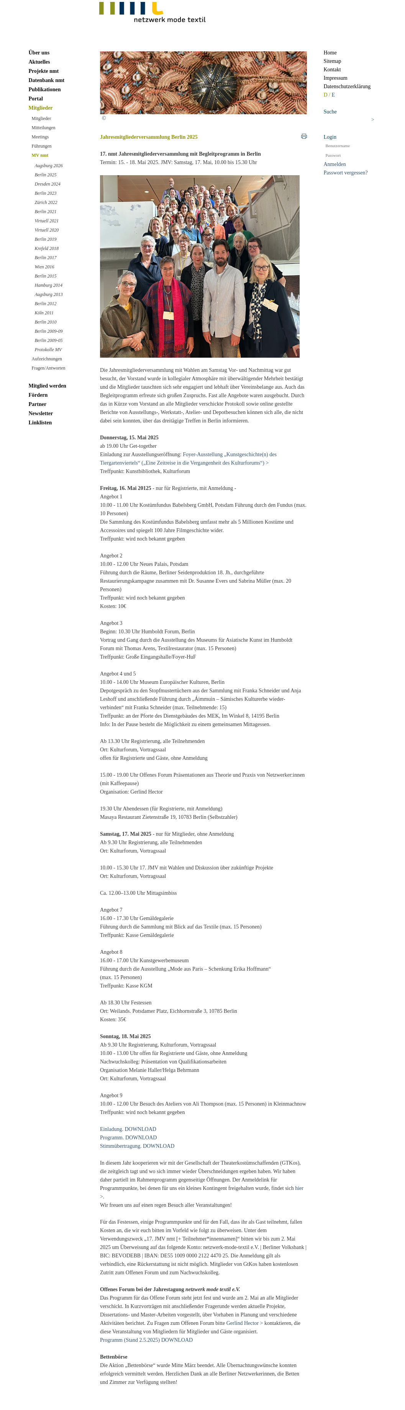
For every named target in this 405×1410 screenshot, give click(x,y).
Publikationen (45, 89)
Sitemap (332, 61)
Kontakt (332, 69)
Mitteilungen (44, 127)
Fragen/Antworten (49, 368)
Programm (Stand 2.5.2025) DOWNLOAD (146, 1340)
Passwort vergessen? (346, 173)
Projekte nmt (44, 71)
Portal (36, 99)
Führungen (42, 146)
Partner (38, 404)
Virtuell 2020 (47, 230)
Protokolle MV (48, 349)
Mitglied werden (47, 386)
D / (328, 95)
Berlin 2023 (46, 193)
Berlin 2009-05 (49, 340)
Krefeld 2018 (47, 248)
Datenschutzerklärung (347, 86)
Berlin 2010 (46, 322)
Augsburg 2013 (49, 294)
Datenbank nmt (47, 80)
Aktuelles (39, 62)
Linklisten (40, 423)
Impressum (336, 78)
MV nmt (40, 155)
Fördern (38, 395)
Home (330, 53)
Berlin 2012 (46, 303)
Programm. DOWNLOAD (128, 1137)
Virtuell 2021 (47, 220)
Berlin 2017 (46, 257)
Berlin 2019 (46, 239)
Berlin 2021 (46, 211)
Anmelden (335, 164)
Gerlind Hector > (244, 1323)
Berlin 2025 (46, 174)
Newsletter (41, 413)
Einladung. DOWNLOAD (128, 1129)
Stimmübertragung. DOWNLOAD (137, 1146)
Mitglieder (41, 108)
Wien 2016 (44, 267)
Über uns (39, 53)
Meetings (40, 137)
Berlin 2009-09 (49, 331)
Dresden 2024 (48, 184)
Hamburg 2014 (49, 285)
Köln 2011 (44, 313)
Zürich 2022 (46, 202)
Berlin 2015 (46, 276)
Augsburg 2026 (49, 165)
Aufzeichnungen (47, 359)
